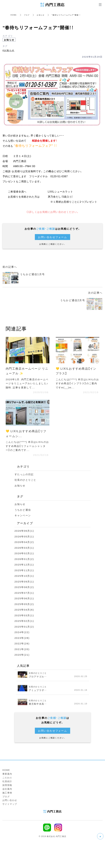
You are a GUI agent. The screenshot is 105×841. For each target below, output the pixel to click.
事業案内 (7, 773)
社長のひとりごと (25, 480)
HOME (14, 15)
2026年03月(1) (24, 547)
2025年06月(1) (24, 598)
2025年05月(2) (24, 604)
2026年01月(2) (24, 559)
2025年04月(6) (24, 609)
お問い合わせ (9, 800)
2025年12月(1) (24, 564)
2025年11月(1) (24, 570)
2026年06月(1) (24, 530)
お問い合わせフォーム (52, 237)
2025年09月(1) (24, 581)
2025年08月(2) (24, 587)
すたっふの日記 (24, 474)
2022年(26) (22, 643)
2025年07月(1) (24, 593)
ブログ (27, 15)
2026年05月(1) (24, 536)
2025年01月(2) (24, 626)
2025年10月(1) (24, 576)
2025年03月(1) (24, 615)
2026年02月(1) (24, 553)
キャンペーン (23, 515)
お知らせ (41, 15)
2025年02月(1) (24, 621)
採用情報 (7, 785)
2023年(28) (22, 638)
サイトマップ (9, 803)
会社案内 (7, 788)
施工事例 (7, 792)
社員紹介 (7, 781)
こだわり (7, 777)
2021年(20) (22, 649)
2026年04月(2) (24, 542)
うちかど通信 (23, 510)
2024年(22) (22, 632)
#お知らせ (8, 50)
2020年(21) (22, 654)
